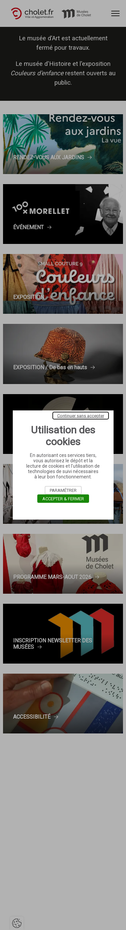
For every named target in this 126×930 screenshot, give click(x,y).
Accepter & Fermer (63, 498)
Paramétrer (63, 490)
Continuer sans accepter (80, 415)
